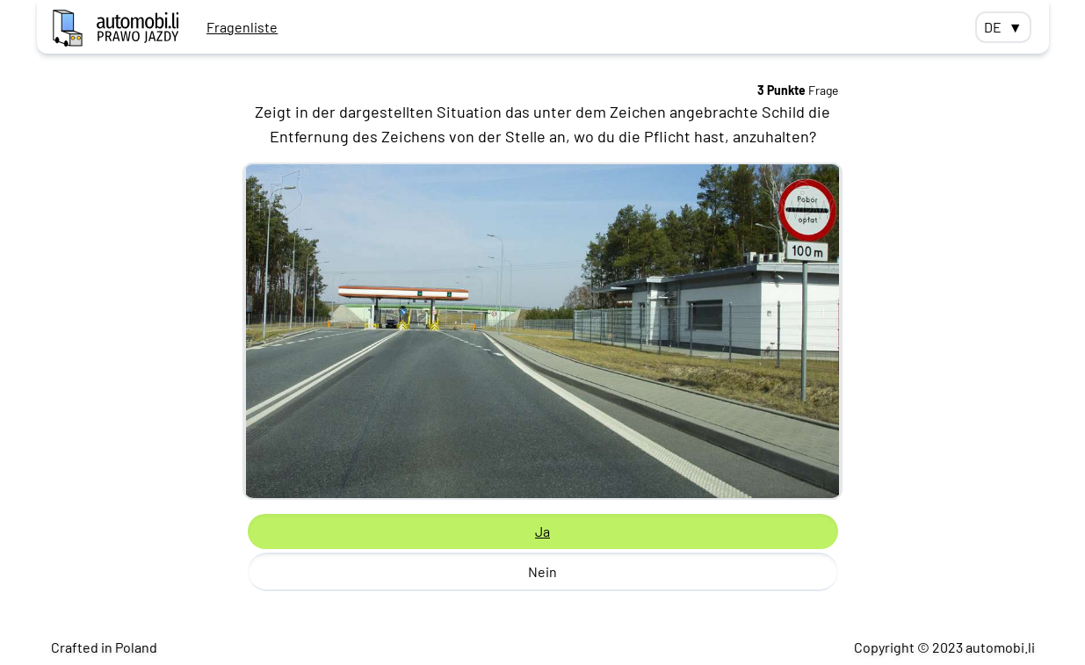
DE (1003, 27)
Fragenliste (242, 26)
